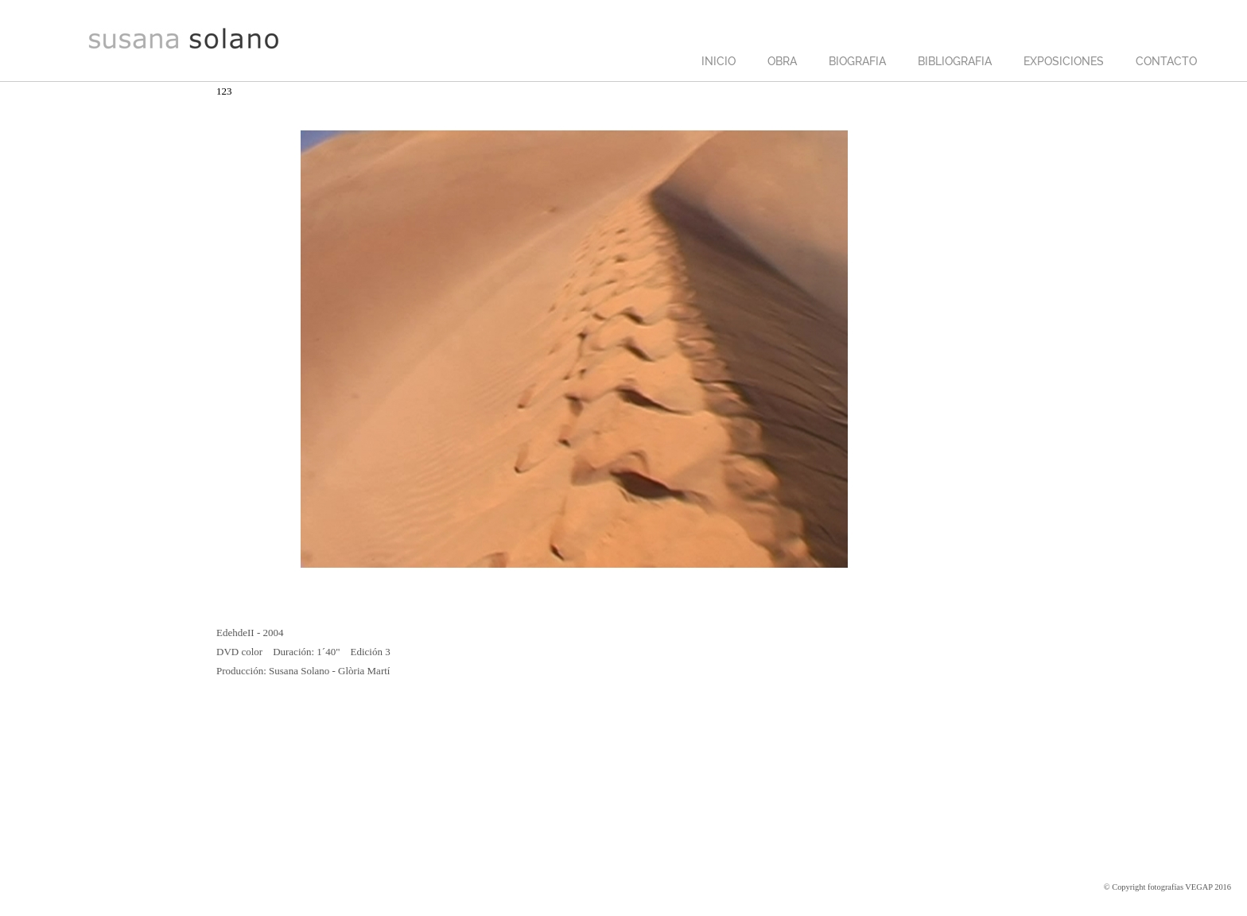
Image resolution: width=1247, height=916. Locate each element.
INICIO (718, 61)
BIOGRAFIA (857, 61)
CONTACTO (1166, 61)
